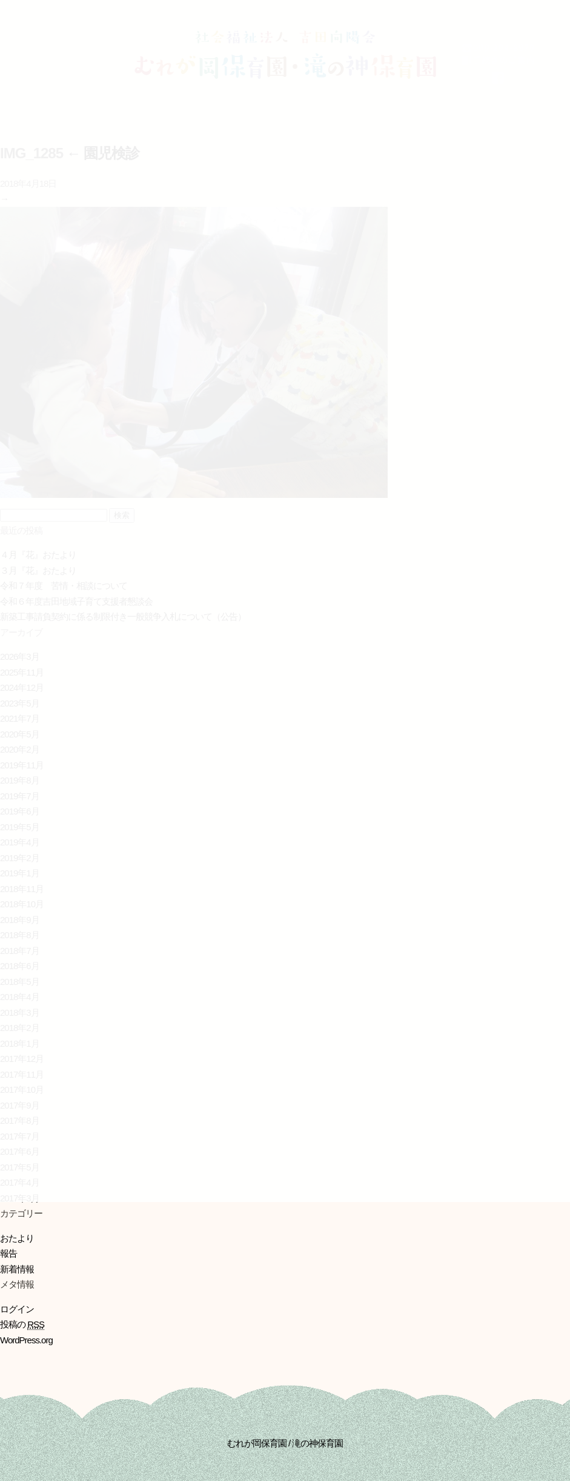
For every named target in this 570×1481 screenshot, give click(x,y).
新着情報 (17, 1269)
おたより (17, 1238)
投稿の (22, 1324)
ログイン (17, 1309)
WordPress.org (26, 1340)
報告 (8, 1253)
